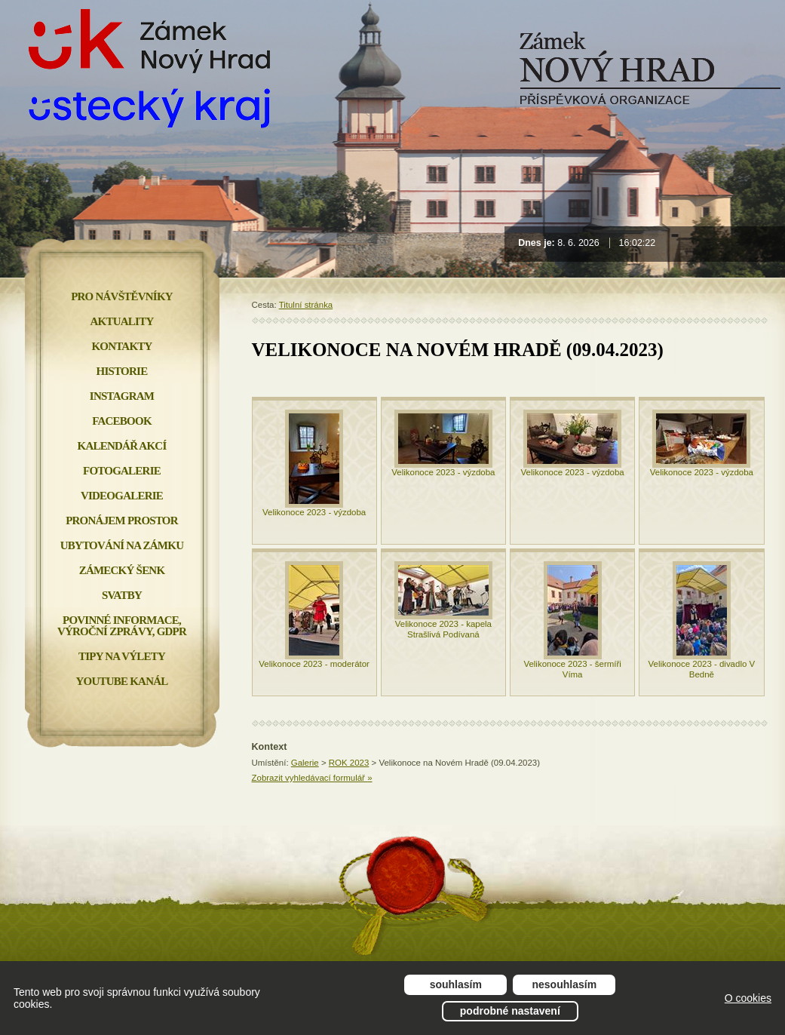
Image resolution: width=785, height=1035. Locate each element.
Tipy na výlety (121, 656)
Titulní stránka (306, 304)
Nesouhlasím (564, 984)
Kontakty (121, 346)
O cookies (748, 998)
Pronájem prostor (122, 520)
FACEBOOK (122, 421)
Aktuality (122, 321)
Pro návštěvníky (122, 296)
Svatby (122, 595)
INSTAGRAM (122, 396)
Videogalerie (122, 496)
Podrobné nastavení (510, 1011)
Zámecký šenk (122, 570)
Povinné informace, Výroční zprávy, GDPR (121, 625)
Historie (122, 371)
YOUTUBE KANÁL (121, 681)
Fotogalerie (122, 471)
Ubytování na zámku (121, 545)
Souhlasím (456, 984)
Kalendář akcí (122, 446)
